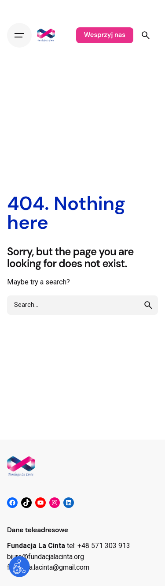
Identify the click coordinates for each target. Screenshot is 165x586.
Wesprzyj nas (104, 34)
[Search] (145, 35)
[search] (148, 305)
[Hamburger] (19, 35)
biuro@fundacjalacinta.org (45, 557)
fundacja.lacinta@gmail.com (48, 567)
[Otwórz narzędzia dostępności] (19, 566)
